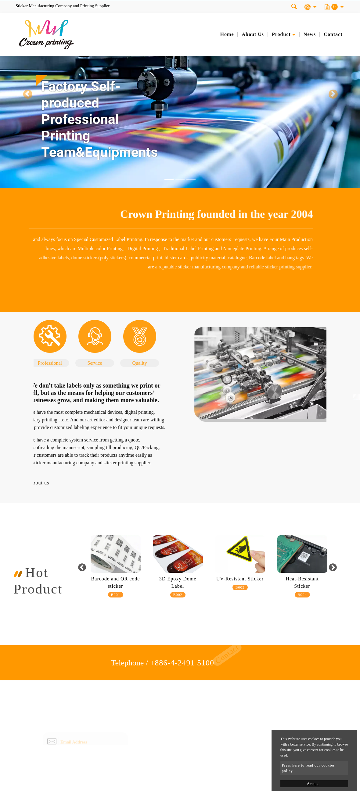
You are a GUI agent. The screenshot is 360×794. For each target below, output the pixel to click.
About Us (253, 34)
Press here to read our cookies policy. (308, 768)
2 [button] (208, 612)
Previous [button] (82, 567)
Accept (313, 784)
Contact (333, 34)
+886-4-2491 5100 (182, 662)
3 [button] (217, 612)
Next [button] (332, 567)
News (310, 34)
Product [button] (281, 34)
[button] (27, 94)
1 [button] (199, 612)
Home (227, 34)
